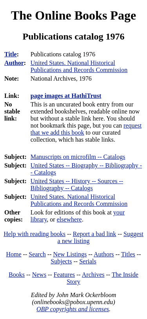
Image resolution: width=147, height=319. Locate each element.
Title (10, 54)
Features (64, 274)
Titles (128, 254)
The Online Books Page (73, 15)
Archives (93, 274)
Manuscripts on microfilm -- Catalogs (78, 156)
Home (14, 254)
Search (37, 254)
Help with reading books (34, 234)
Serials (87, 261)
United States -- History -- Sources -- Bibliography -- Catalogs (77, 184)
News (39, 274)
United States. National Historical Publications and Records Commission (79, 200)
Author (14, 62)
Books (17, 274)
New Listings (70, 254)
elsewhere (69, 219)
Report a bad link (94, 234)
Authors (104, 254)
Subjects (61, 261)
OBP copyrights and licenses (72, 309)
